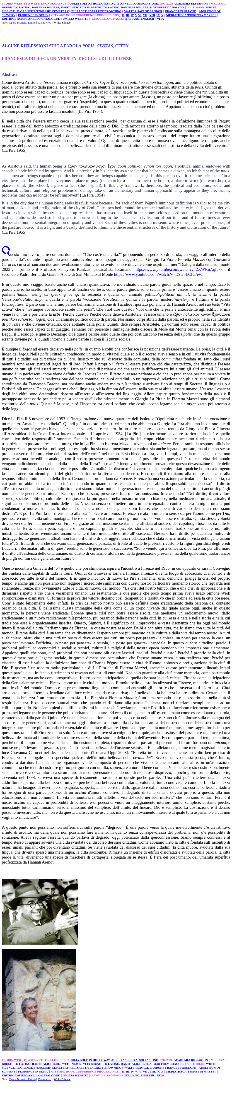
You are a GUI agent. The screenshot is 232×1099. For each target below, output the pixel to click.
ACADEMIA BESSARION (191, 3)
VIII (152, 15)
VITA (160, 18)
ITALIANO (132, 18)
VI (139, 15)
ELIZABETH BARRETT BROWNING (96, 11)
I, (120, 15)
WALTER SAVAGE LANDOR (143, 11)
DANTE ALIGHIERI (45, 7)
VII (145, 15)
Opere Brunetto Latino (22, 22)
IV (132, 15)
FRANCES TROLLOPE (180, 11)
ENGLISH (147, 18)
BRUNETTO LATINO (16, 7)
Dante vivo (44, 22)
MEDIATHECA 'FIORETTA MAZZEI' (191, 15)
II (123, 15)
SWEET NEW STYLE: (75, 7)
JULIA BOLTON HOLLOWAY (90, 3)
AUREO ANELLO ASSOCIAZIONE (134, 3)
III (127, 15)
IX (158, 15)
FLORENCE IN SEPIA (33, 15)
